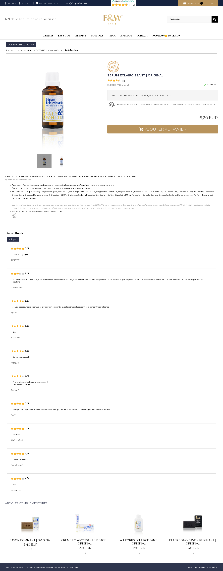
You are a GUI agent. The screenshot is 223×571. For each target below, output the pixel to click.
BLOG (113, 35)
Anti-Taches (71, 50)
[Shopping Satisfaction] (123, 1)
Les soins (64, 35)
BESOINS (40, 50)
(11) (123, 80)
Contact (142, 35)
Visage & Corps (55, 50)
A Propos (126, 35)
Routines (97, 35)
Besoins (80, 35)
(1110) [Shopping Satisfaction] (132, 4)
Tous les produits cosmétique (19, 50)
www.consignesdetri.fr (205, 104)
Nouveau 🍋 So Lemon (166, 35)
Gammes (48, 35)
